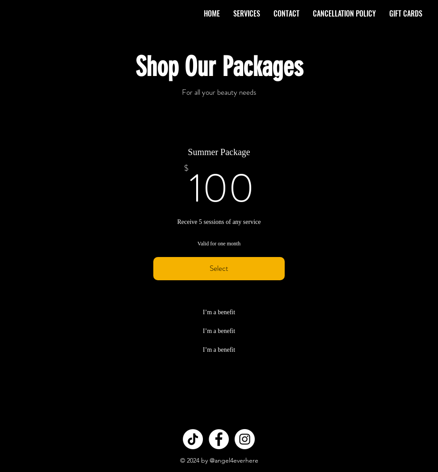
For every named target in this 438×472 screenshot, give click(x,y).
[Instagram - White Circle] (245, 439)
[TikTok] (193, 439)
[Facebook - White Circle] (219, 439)
